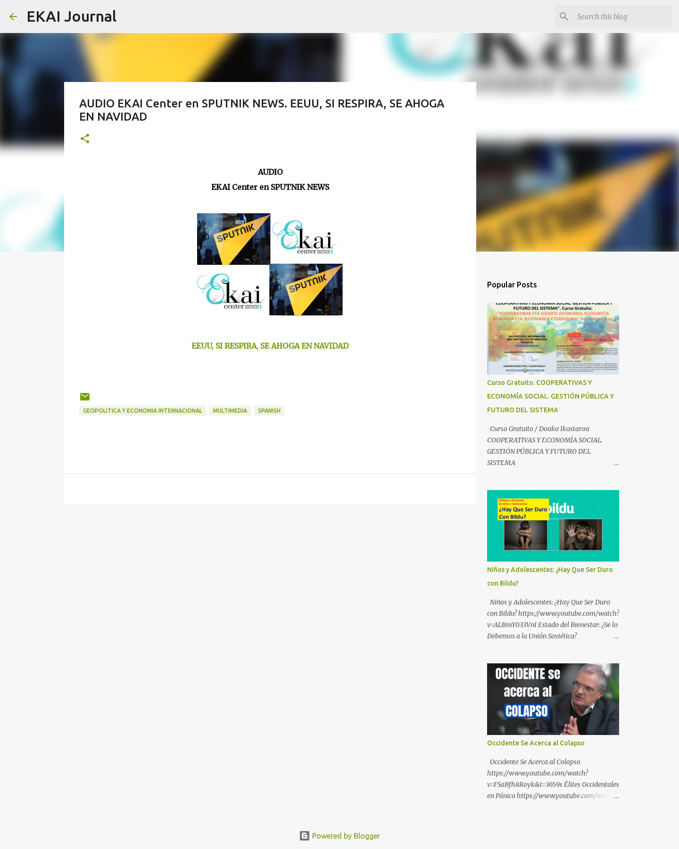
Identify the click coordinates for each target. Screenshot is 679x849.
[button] (85, 139)
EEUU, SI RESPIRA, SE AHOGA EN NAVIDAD (269, 346)
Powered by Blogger (339, 836)
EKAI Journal (71, 16)
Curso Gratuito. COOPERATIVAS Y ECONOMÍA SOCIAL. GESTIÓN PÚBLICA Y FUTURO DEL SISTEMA (550, 396)
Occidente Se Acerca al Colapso (536, 743)
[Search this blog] (621, 16)
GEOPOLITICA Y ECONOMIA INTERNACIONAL (142, 411)
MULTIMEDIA (230, 411)
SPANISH (269, 411)
